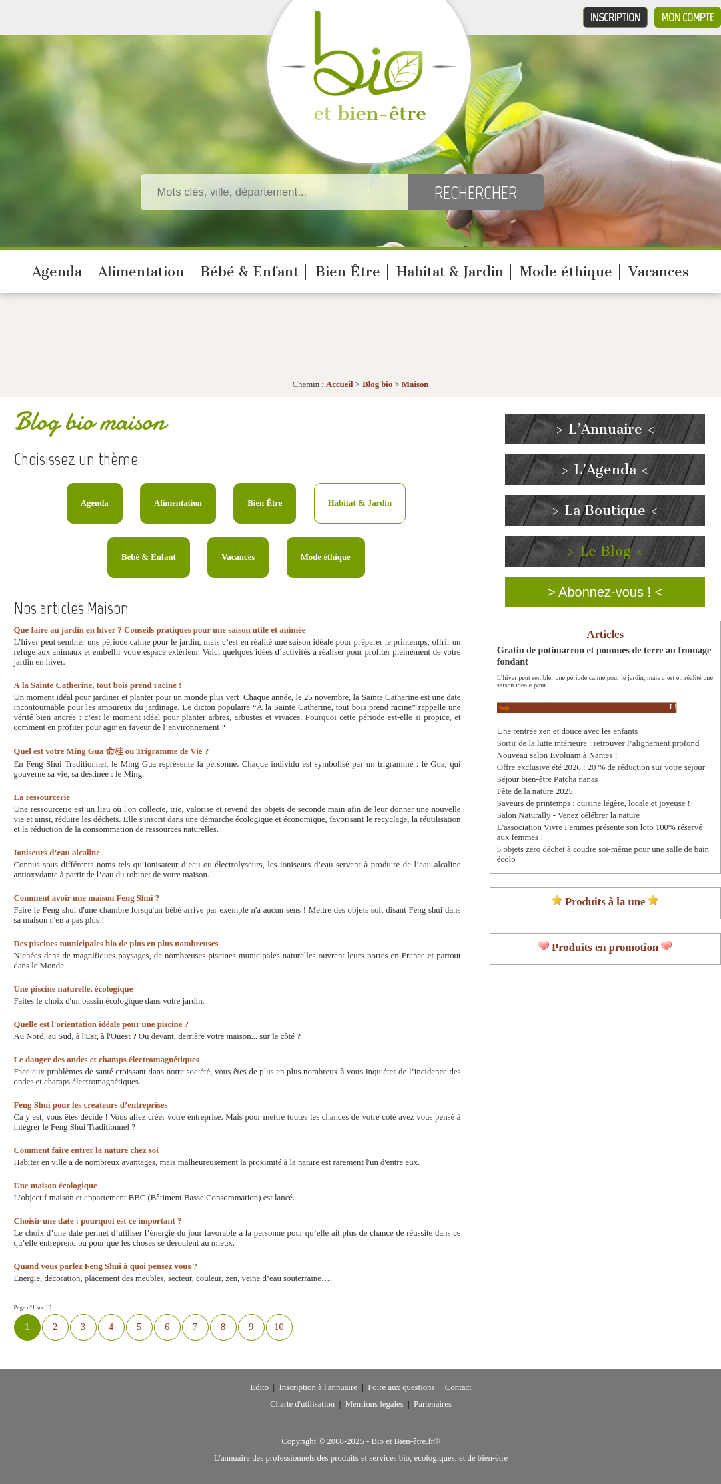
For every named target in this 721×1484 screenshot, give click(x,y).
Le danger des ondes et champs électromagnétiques (106, 1059)
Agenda (57, 272)
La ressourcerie (42, 797)
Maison (415, 384)
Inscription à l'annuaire (318, 1387)
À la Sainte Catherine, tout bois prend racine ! (98, 685)
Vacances (658, 272)
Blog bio (377, 384)
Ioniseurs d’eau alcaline (57, 852)
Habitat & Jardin (450, 272)
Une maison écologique (55, 1185)
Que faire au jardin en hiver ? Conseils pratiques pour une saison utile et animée (160, 630)
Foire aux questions (401, 1387)
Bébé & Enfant (249, 272)
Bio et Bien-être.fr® (405, 1441)
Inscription (615, 17)
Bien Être (347, 272)
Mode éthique (566, 272)
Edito (259, 1387)
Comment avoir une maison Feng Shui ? (87, 898)
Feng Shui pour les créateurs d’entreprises (91, 1105)
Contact (458, 1387)
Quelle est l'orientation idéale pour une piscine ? (101, 1024)
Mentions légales (374, 1404)
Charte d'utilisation (302, 1404)
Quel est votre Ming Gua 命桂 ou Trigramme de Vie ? (111, 751)
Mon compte (688, 17)
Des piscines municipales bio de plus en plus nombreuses (116, 943)
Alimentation (141, 272)
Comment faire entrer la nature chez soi (86, 1150)
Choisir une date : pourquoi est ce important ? (98, 1221)
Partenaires (433, 1404)
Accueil (339, 384)
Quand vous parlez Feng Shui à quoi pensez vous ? (106, 1266)
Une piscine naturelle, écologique (73, 989)
